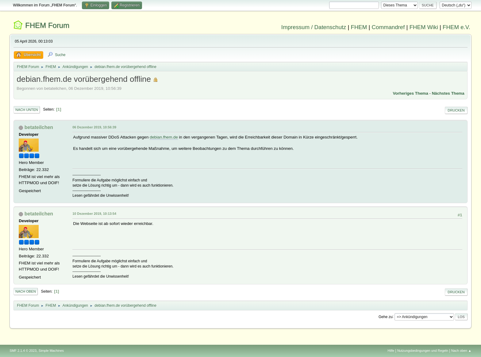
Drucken (456, 110)
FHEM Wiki (424, 27)
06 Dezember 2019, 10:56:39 (94, 127)
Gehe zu (385, 316)
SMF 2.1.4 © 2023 (23, 350)
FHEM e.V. (456, 27)
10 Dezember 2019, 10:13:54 (94, 213)
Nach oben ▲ (461, 350)
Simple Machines (51, 350)
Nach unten (26, 110)
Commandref (388, 27)
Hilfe (391, 350)
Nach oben (25, 291)
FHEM (359, 27)
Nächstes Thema (448, 93)
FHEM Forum (47, 25)
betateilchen (39, 127)
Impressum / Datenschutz (313, 27)
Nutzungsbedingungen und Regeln (422, 350)
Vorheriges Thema (410, 93)
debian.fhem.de (164, 137)
